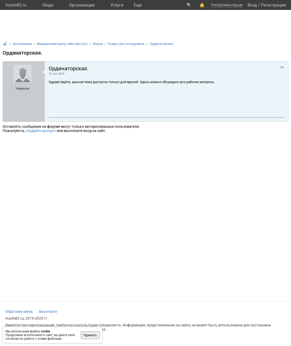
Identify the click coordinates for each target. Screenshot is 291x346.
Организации (82, 5)
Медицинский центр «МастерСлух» (62, 44)
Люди (47, 5)
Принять (90, 335)
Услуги (116, 5)
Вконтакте (48, 311)
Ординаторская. (162, 44)
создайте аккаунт (41, 131)
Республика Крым (226, 5)
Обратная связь (19, 311)
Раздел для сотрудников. (126, 44)
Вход (252, 5)
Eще (138, 5)
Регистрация (273, 5)
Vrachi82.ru (15, 5)
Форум (98, 44)
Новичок (22, 88)
